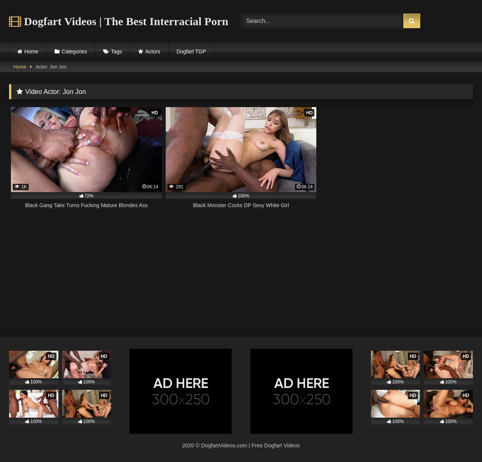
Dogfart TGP (191, 51)
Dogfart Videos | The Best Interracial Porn (118, 21)
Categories (74, 51)
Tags (116, 51)
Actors (152, 51)
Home (31, 51)
